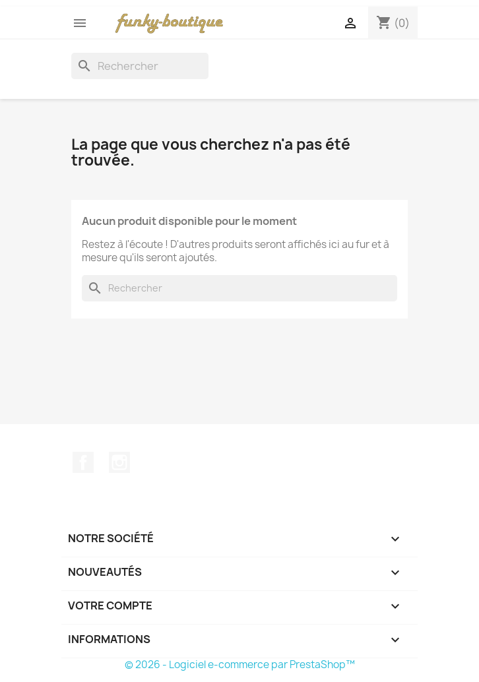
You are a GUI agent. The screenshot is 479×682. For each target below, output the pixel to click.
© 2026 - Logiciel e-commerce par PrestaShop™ (240, 664)
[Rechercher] (139, 66)
